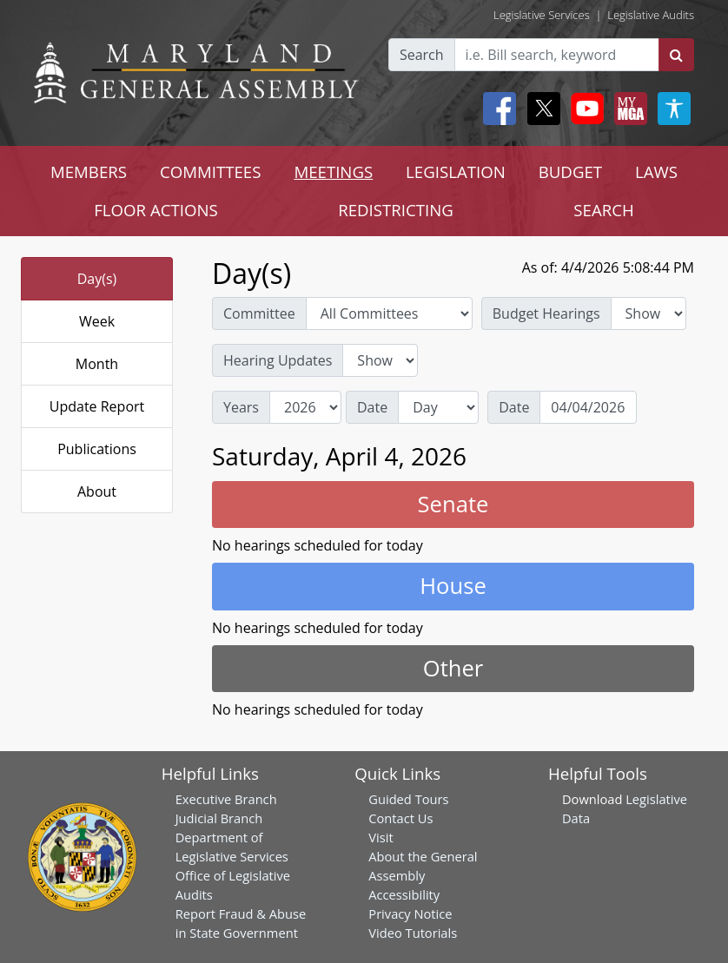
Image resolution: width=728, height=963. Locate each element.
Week (97, 321)
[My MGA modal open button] (627, 108)
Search (422, 54)
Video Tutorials (412, 932)
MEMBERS (88, 171)
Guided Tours (408, 799)
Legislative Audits (650, 15)
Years (241, 407)
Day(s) (97, 278)
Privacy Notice (410, 913)
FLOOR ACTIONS (156, 210)
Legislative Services (541, 15)
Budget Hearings (546, 313)
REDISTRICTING (395, 210)
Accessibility (404, 894)
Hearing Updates (277, 360)
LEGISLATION (456, 171)
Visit (380, 837)
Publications (96, 448)
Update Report (97, 406)
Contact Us (400, 818)
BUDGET (570, 171)
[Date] (588, 407)
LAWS (656, 171)
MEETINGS (333, 171)
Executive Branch (226, 799)
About (96, 491)
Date (372, 407)
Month (97, 363)
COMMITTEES (210, 171)
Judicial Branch (219, 818)
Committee (259, 313)
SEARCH (603, 210)
